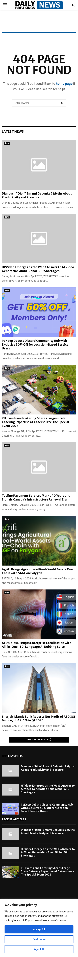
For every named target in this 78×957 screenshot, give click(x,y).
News (7, 143)
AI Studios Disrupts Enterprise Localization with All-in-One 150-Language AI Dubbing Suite (36, 644)
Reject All (39, 949)
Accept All (39, 929)
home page (64, 83)
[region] (39, 928)
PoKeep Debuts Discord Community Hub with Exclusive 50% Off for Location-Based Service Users (35, 344)
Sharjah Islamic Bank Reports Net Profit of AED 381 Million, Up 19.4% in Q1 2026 (38, 718)
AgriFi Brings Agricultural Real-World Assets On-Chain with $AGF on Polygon (37, 571)
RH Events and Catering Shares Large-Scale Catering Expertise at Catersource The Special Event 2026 (35, 422)
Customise (39, 939)
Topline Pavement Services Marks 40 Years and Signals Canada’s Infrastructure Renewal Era (36, 497)
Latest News (13, 131)
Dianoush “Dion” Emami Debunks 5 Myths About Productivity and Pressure (37, 195)
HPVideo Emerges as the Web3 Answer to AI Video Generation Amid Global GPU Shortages (38, 269)
